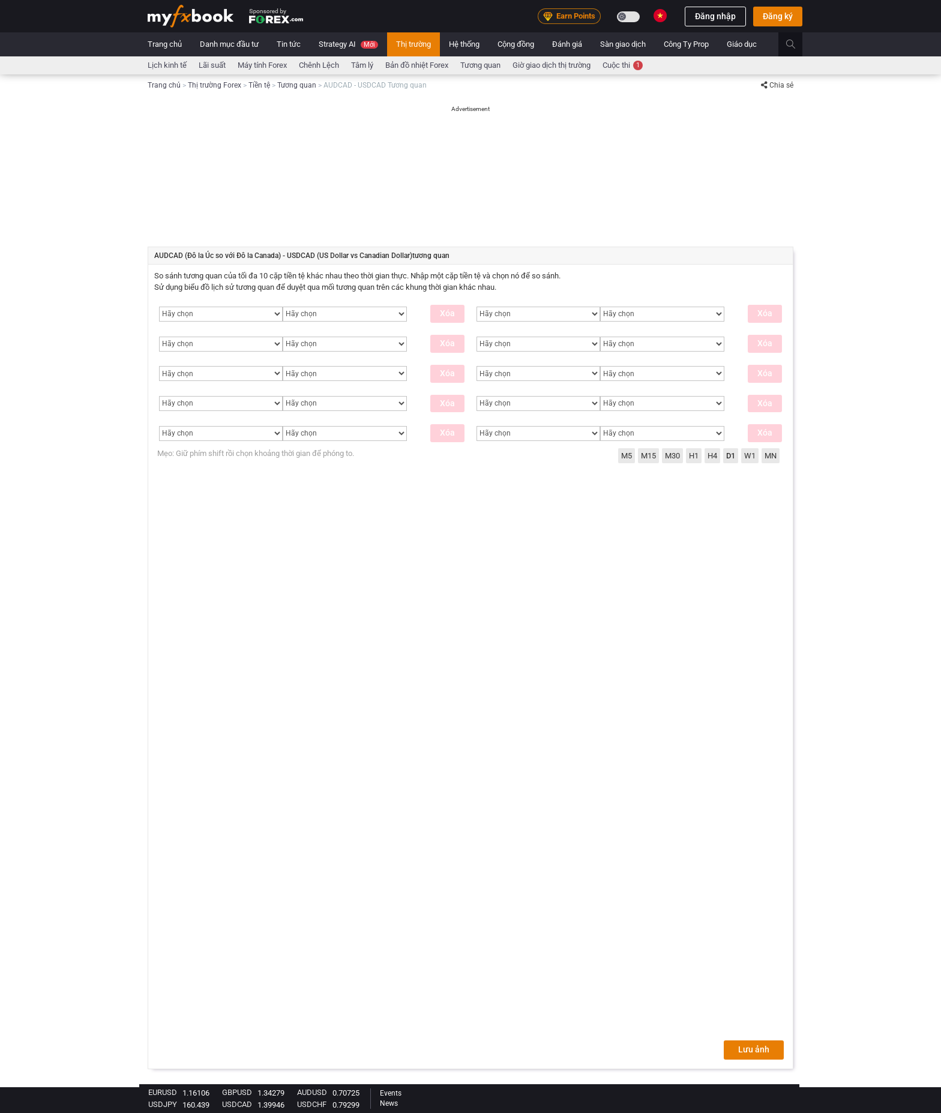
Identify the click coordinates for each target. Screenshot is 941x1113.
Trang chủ (165, 44)
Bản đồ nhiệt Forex (416, 65)
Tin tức (289, 44)
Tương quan (480, 65)
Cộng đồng (516, 44)
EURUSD (162, 1092)
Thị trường (413, 44)
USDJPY (162, 1104)
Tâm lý (362, 65)
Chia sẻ (777, 85)
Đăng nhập (715, 16)
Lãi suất (212, 65)
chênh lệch (319, 65)
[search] (797, 44)
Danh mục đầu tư (229, 44)
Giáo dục (742, 44)
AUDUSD (312, 1092)
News (389, 1103)
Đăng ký (778, 16)
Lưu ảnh (753, 1049)
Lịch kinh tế (167, 65)
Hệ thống (464, 44)
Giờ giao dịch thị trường (552, 65)
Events (390, 1093)
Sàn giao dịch (623, 44)
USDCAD (237, 1104)
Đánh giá (567, 44)
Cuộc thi (623, 65)
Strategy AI (348, 44)
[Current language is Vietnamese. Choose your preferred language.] (660, 15)
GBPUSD (237, 1092)
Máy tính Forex (262, 65)
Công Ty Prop (686, 44)
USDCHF (311, 1104)
